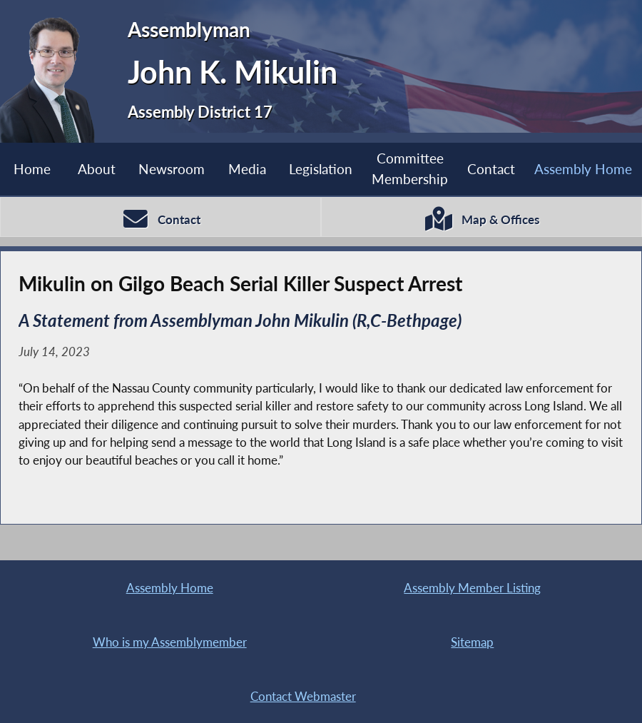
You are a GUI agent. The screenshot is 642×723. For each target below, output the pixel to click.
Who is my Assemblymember (170, 641)
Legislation (320, 169)
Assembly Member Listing (472, 587)
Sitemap (472, 641)
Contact (491, 169)
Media (247, 169)
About (97, 169)
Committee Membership (410, 168)
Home (32, 169)
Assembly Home (583, 169)
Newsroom (171, 169)
